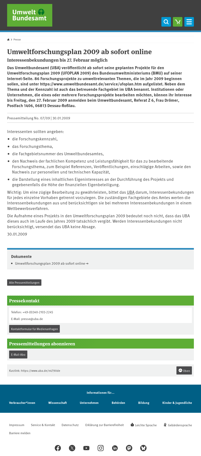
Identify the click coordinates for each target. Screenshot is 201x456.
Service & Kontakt (43, 424)
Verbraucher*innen (22, 402)
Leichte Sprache (146, 425)
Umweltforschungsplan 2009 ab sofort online (50, 263)
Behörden (118, 402)
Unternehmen (89, 402)
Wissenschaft (57, 402)
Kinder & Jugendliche (177, 402)
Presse (17, 39)
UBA (130, 192)
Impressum (16, 424)
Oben (184, 370)
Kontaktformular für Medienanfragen (34, 329)
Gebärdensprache (180, 425)
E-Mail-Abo (18, 354)
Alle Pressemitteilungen (24, 282)
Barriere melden (19, 433)
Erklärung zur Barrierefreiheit (104, 424)
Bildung (143, 402)
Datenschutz (70, 424)
